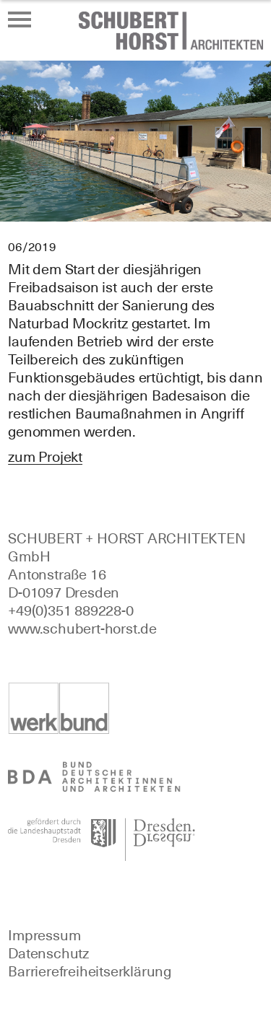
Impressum (44, 935)
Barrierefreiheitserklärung (89, 971)
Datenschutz (48, 953)
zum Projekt (45, 456)
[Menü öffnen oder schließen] (19, 19)
